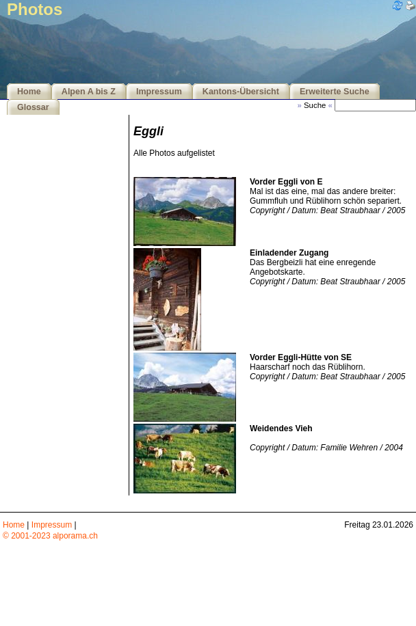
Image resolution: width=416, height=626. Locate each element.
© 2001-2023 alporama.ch (50, 536)
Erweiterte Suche (334, 91)
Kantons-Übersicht (241, 91)
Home (29, 91)
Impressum (159, 91)
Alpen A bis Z (89, 91)
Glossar (33, 107)
